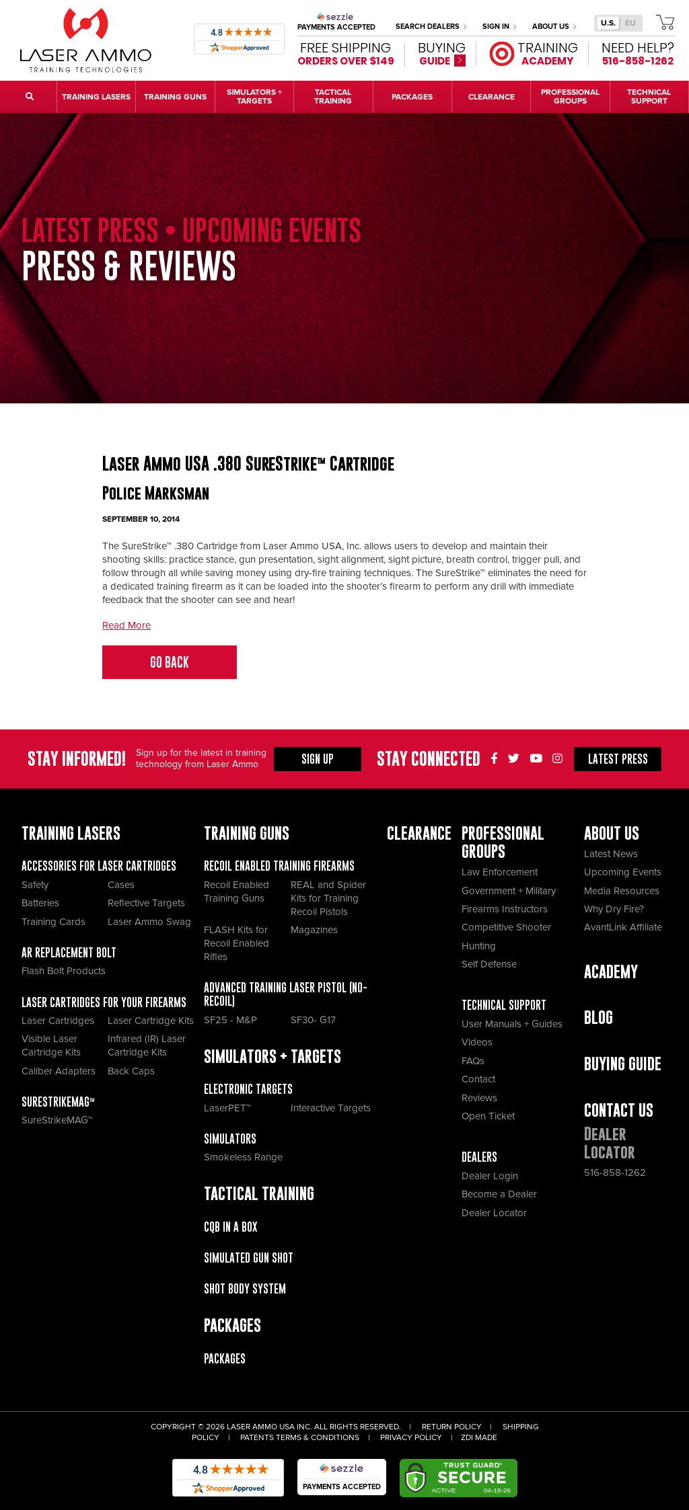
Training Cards (53, 922)
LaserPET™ (227, 1108)
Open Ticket (488, 1116)
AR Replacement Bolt (69, 952)
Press (618, 759)
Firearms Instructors (505, 909)
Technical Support (504, 1005)
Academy (611, 972)
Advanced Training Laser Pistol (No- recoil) (285, 994)
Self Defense (489, 964)
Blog (598, 1017)
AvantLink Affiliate (623, 927)
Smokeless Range (243, 1157)
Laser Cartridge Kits (151, 1021)
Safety (35, 885)
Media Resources (621, 891)
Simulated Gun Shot (248, 1258)
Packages (225, 1358)
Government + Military (509, 891)
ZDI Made (479, 1438)
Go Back (169, 662)
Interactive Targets (331, 1108)
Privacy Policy (411, 1438)
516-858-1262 (615, 1172)
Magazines (314, 930)
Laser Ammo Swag (149, 922)
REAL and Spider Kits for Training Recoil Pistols (328, 898)
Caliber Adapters (59, 1071)
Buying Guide (622, 1064)
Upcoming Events (622, 872)
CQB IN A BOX (230, 1227)
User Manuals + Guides (512, 1024)
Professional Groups (503, 842)
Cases (121, 885)
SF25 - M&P (230, 1020)
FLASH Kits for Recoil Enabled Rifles (236, 943)
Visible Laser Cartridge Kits (51, 1045)
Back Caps (131, 1071)
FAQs (473, 1061)
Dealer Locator (494, 1213)
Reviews (479, 1098)
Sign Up (317, 759)
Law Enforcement (500, 872)
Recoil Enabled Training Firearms (279, 866)
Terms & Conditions (317, 1438)
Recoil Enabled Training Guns (236, 891)
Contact (478, 1079)
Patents (257, 1438)
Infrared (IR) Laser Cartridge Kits (147, 1045)
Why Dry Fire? (614, 909)
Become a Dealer (499, 1194)
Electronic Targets (248, 1089)
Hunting (479, 946)
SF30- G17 (313, 1020)
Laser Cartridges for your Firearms (104, 1002)
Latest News (611, 854)
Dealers (479, 1157)
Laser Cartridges (58, 1021)
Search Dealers (431, 26)
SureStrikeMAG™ (58, 1102)
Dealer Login (490, 1176)
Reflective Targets (146, 903)
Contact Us (618, 1110)
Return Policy (452, 1427)
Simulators (230, 1139)
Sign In (499, 26)
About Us (554, 26)
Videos (477, 1042)
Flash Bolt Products (64, 971)
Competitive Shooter (506, 927)
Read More (126, 625)
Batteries (40, 903)
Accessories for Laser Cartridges (99, 866)
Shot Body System (245, 1289)
